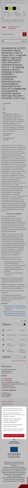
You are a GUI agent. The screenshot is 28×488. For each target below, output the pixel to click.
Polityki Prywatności (17, 430)
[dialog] (14, 244)
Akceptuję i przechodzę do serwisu (14, 435)
